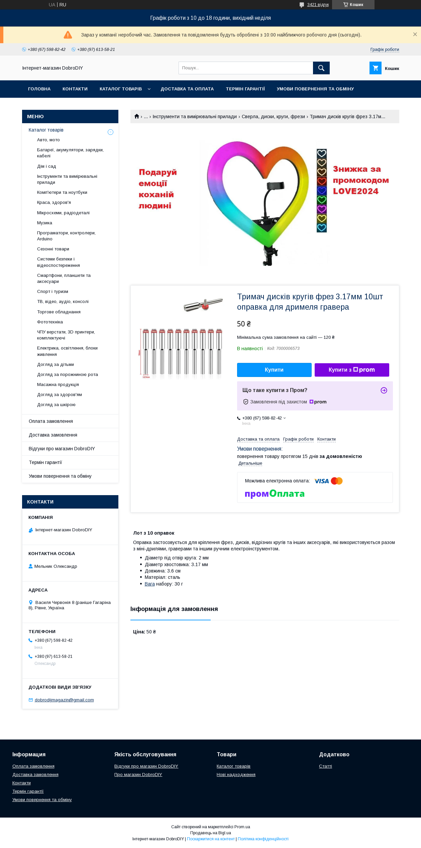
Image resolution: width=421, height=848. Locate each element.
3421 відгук (318, 4)
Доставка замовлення (53, 435)
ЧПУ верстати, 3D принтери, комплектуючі (66, 334)
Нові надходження (236, 774)
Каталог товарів (121, 88)
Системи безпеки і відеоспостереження (58, 261)
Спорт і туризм (52, 291)
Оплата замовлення (51, 421)
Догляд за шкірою (56, 404)
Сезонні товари (53, 248)
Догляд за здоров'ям (59, 394)
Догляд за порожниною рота (67, 374)
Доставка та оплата (187, 88)
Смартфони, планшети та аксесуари (64, 278)
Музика (44, 222)
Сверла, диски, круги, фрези (273, 116)
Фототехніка (50, 321)
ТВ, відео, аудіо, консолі (63, 301)
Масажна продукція (58, 384)
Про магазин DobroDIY (138, 774)
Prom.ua (242, 827)
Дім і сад (46, 166)
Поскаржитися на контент (211, 839)
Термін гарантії (245, 88)
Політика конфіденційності (263, 839)
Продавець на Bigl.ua (210, 833)
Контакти (75, 88)
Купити (274, 370)
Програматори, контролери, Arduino (66, 235)
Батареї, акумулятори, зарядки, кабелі (70, 152)
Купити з (352, 370)
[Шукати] (321, 68)
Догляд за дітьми (55, 364)
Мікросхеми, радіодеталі (63, 212)
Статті (325, 766)
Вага (150, 584)
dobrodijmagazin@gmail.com (64, 699)
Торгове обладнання (59, 311)
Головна (39, 88)
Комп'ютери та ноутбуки (62, 192)
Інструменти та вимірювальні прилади (194, 116)
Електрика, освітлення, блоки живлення (67, 351)
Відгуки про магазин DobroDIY (62, 448)
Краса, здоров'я (54, 202)
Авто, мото (48, 139)
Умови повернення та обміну (315, 88)
